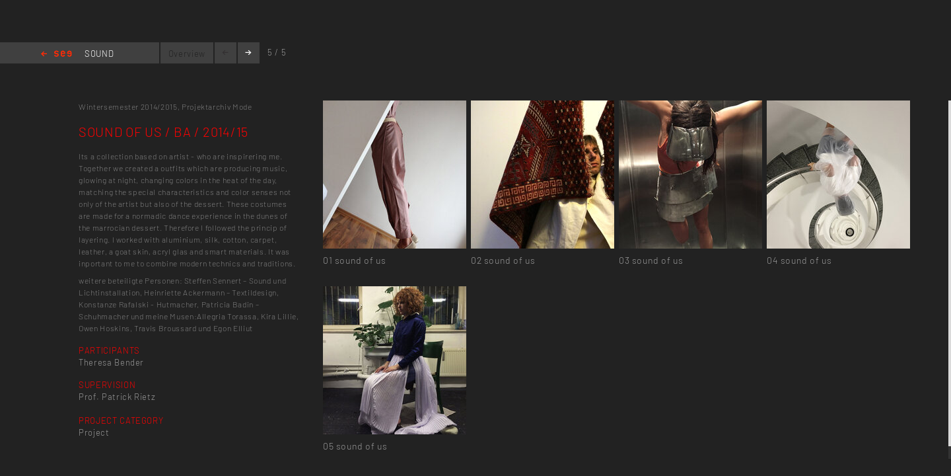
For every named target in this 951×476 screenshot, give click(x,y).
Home (56, 54)
